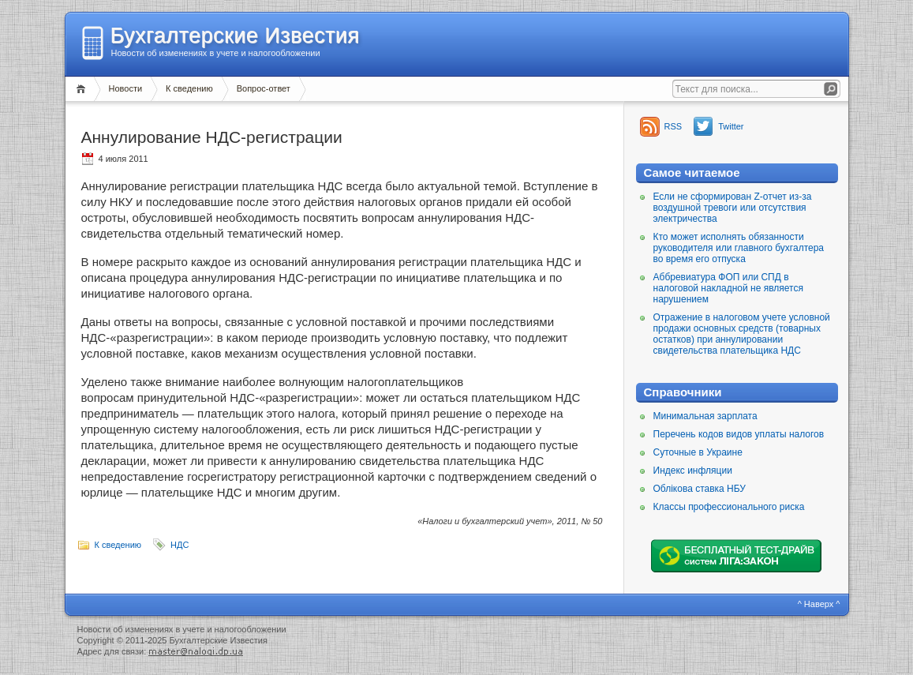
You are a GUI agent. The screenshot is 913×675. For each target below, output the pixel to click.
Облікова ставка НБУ (699, 488)
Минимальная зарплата (705, 416)
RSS (673, 126)
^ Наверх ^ (819, 604)
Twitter (730, 126)
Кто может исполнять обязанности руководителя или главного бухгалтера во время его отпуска (739, 247)
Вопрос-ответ (263, 88)
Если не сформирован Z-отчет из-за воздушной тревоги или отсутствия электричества (732, 207)
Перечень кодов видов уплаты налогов (739, 434)
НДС (179, 544)
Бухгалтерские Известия (235, 35)
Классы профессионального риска (729, 506)
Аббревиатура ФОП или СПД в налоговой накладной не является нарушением (728, 288)
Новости (126, 88)
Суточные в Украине (698, 452)
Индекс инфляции (692, 470)
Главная (83, 89)
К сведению (189, 88)
